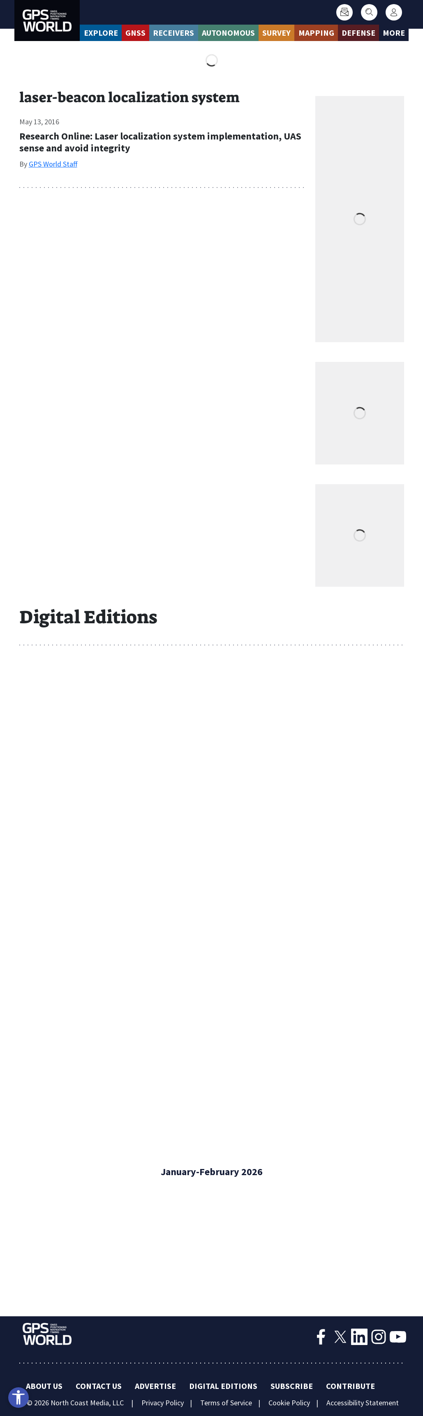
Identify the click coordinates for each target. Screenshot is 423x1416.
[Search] (369, 12)
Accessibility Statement (362, 1402)
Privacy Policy (162, 1402)
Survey (276, 32)
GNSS (135, 32)
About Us (44, 1386)
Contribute (350, 1386)
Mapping (316, 32)
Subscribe (291, 1386)
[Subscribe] (344, 12)
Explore (101, 32)
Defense (358, 32)
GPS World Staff (53, 164)
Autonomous (228, 32)
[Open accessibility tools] (18, 1397)
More (394, 32)
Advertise (155, 1386)
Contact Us (99, 1386)
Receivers (173, 32)
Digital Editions (223, 1386)
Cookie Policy (289, 1402)
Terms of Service (226, 1402)
